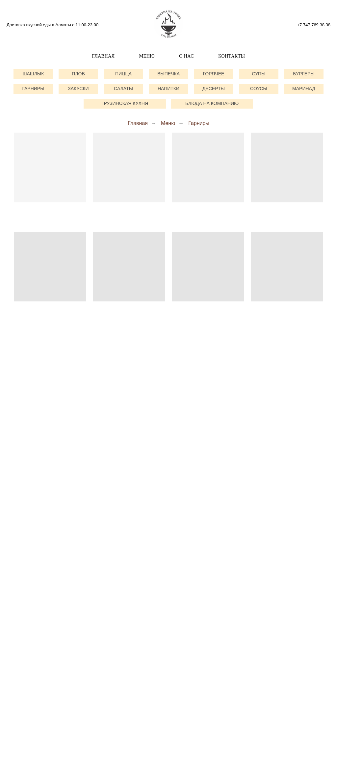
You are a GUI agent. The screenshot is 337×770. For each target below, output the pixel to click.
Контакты (231, 56)
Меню (147, 56)
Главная (103, 56)
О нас (186, 56)
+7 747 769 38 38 (313, 24)
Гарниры (198, 123)
